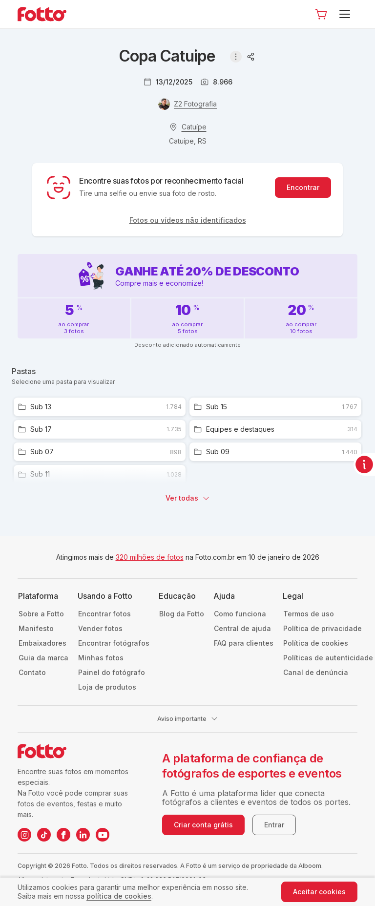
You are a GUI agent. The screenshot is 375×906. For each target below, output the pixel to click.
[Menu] (346, 14)
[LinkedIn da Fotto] (83, 835)
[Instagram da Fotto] (24, 835)
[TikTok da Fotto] (44, 835)
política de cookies (118, 896)
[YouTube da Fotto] (102, 835)
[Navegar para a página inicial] (50, 14)
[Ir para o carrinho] (321, 14)
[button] (321, 14)
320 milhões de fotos (150, 557)
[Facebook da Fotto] (63, 835)
